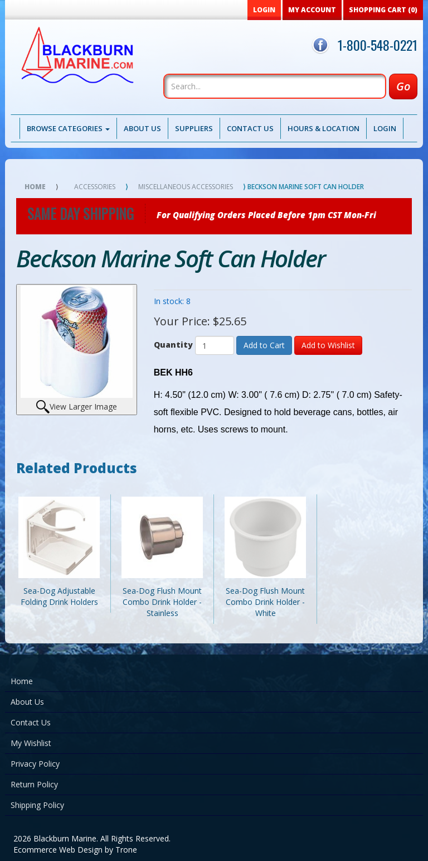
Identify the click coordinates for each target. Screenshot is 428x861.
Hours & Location (323, 128)
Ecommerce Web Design (58, 849)
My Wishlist (31, 743)
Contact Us (250, 128)
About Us (142, 128)
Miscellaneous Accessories (185, 186)
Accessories (94, 186)
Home (35, 186)
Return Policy (34, 784)
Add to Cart (264, 345)
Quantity (173, 344)
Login (384, 128)
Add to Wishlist (328, 345)
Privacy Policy (35, 763)
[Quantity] (214, 345)
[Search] (274, 86)
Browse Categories (68, 128)
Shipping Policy (37, 805)
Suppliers (194, 128)
